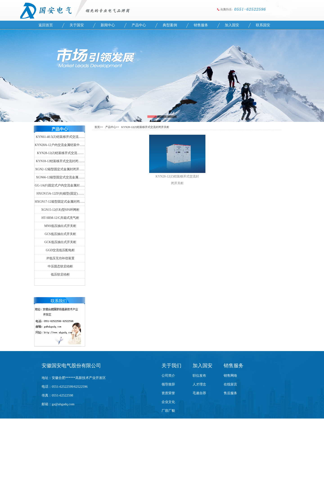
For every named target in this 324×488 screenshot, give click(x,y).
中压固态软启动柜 (60, 266)
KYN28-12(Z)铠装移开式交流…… (60, 153)
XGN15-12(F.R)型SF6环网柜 (60, 209)
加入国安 (232, 25)
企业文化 (168, 402)
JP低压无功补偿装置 (60, 258)
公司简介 (168, 375)
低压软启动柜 (60, 274)
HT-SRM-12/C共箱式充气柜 (60, 217)
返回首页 (45, 25)
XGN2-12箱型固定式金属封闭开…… (60, 169)
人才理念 (199, 384)
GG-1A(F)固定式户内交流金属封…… (60, 185)
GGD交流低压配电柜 (60, 250)
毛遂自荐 (199, 393)
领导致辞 (168, 384)
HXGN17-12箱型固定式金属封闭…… (60, 201)
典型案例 (170, 25)
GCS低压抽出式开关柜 (60, 234)
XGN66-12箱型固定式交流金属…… (60, 177)
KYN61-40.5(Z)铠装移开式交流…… (60, 137)
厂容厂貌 (168, 410)
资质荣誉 (168, 393)
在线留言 (230, 384)
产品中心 (139, 25)
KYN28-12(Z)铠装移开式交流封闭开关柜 (145, 127)
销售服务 (201, 25)
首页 (97, 127)
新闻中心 (108, 25)
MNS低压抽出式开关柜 (60, 226)
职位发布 (199, 375)
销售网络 (230, 375)
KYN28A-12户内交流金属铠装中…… (60, 145)
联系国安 (263, 25)
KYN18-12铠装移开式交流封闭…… (60, 161)
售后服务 (230, 393)
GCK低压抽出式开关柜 (60, 242)
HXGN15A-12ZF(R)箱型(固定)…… (60, 193)
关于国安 (77, 25)
